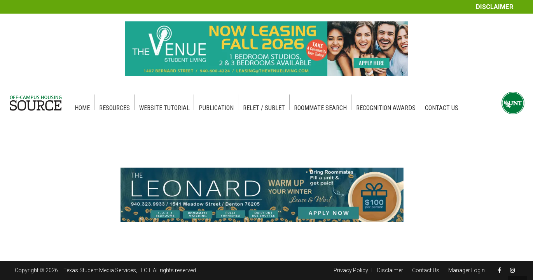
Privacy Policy (351, 270)
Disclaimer (495, 6)
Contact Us (425, 270)
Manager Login (466, 270)
